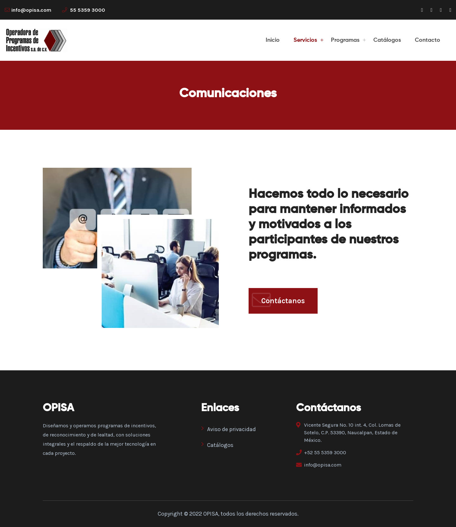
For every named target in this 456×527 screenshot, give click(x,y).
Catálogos (387, 40)
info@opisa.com (31, 10)
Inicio (273, 40)
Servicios (305, 40)
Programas (345, 40)
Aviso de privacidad (228, 428)
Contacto (427, 40)
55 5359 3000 (83, 10)
